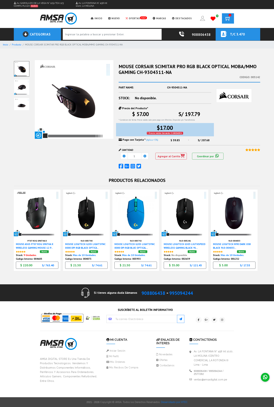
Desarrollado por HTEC (174, 402)
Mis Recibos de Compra (122, 367)
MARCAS (158, 18)
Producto (16, 44)
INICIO (94, 18)
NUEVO (112, 18)
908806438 (151, 292)
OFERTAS (134, 18)
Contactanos (165, 365)
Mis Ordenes (115, 361)
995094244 (183, 292)
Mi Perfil (112, 356)
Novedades (164, 354)
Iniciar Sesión (115, 350)
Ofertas (162, 359)
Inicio (5, 44)
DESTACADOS (181, 18)
